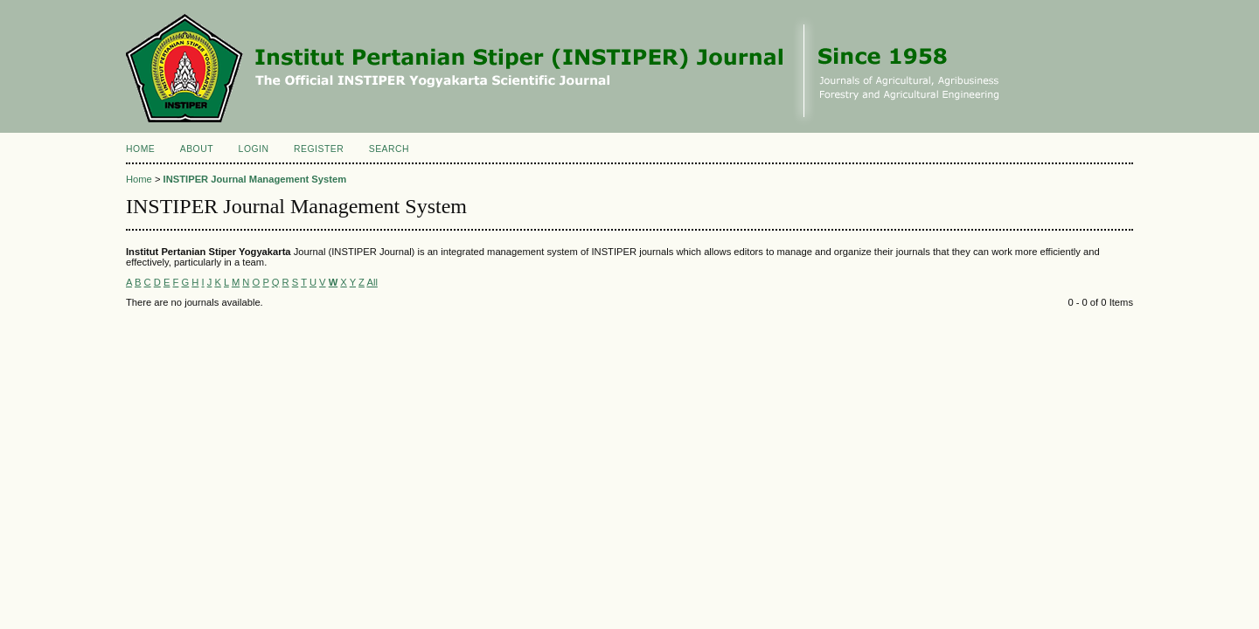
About (196, 149)
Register (319, 149)
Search (389, 149)
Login (254, 149)
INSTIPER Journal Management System (255, 179)
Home (140, 149)
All (371, 282)
